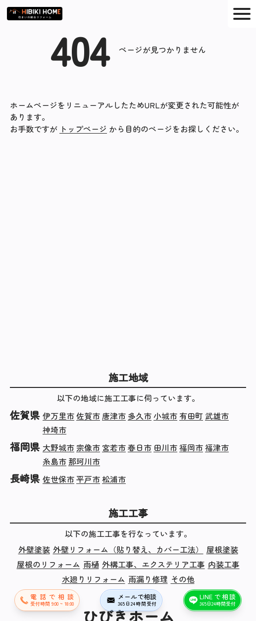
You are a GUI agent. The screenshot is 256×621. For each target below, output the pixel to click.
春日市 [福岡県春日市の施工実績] (140, 447)
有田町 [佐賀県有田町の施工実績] (191, 416)
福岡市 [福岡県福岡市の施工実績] (191, 447)
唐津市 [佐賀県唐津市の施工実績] (114, 416)
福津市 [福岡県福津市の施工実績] (217, 447)
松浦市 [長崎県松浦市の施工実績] (114, 479)
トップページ (83, 129)
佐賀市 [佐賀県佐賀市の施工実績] (88, 416)
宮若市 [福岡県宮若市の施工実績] (114, 447)
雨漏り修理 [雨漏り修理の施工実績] (148, 579)
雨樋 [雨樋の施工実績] (91, 564)
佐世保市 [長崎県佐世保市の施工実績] (58, 479)
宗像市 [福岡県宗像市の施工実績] (88, 447)
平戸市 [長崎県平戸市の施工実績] (88, 479)
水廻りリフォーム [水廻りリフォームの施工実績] (93, 579)
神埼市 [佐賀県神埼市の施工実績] (54, 429)
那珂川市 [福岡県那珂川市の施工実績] (84, 461)
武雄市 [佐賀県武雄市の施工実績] (217, 416)
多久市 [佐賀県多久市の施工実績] (140, 416)
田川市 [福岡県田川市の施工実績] (165, 447)
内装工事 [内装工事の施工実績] (224, 564)
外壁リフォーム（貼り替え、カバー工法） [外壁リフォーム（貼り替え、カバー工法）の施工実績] (128, 549)
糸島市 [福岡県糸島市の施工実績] (54, 461)
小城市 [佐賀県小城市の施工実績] (165, 416)
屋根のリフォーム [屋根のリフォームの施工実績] (48, 564)
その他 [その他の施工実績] (183, 579)
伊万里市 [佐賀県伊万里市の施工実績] (58, 416)
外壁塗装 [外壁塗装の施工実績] (34, 549)
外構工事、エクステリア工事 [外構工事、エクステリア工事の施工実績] (153, 564)
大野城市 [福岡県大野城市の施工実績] (58, 447)
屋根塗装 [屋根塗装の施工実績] (222, 549)
